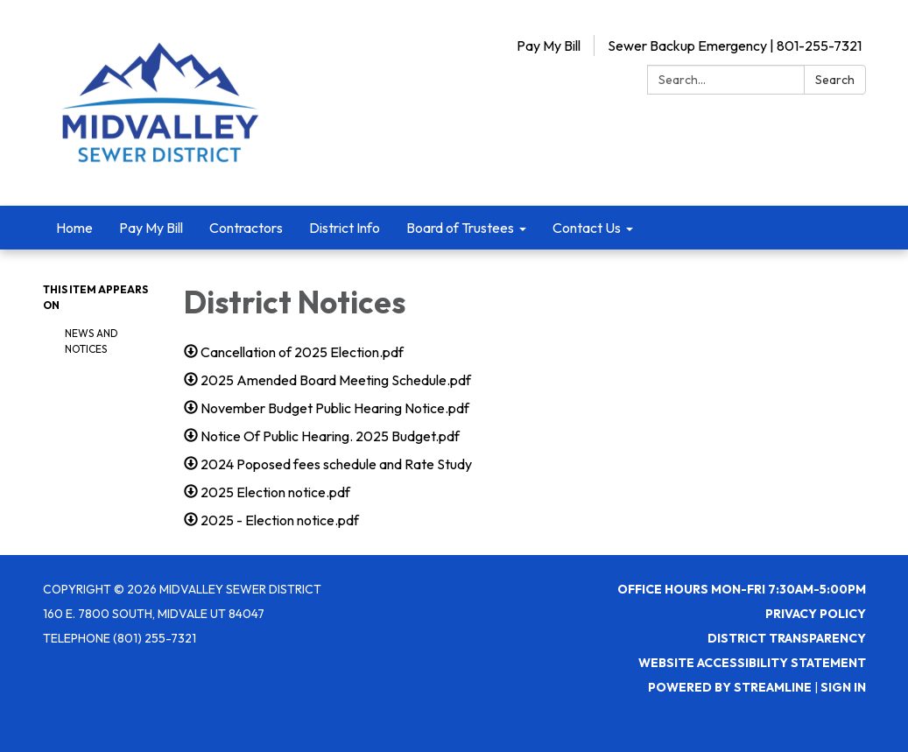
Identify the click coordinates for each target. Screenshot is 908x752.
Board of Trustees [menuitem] (460, 227)
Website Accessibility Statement (752, 663)
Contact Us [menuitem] (587, 227)
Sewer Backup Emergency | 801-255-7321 (735, 45)
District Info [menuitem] (344, 227)
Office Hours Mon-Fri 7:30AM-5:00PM (741, 589)
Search (835, 80)
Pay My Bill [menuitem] (151, 227)
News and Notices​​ (91, 341)
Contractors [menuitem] (246, 227)
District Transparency (786, 638)
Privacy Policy (815, 614)
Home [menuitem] (74, 227)
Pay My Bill (549, 45)
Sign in (843, 687)
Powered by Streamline (730, 687)
